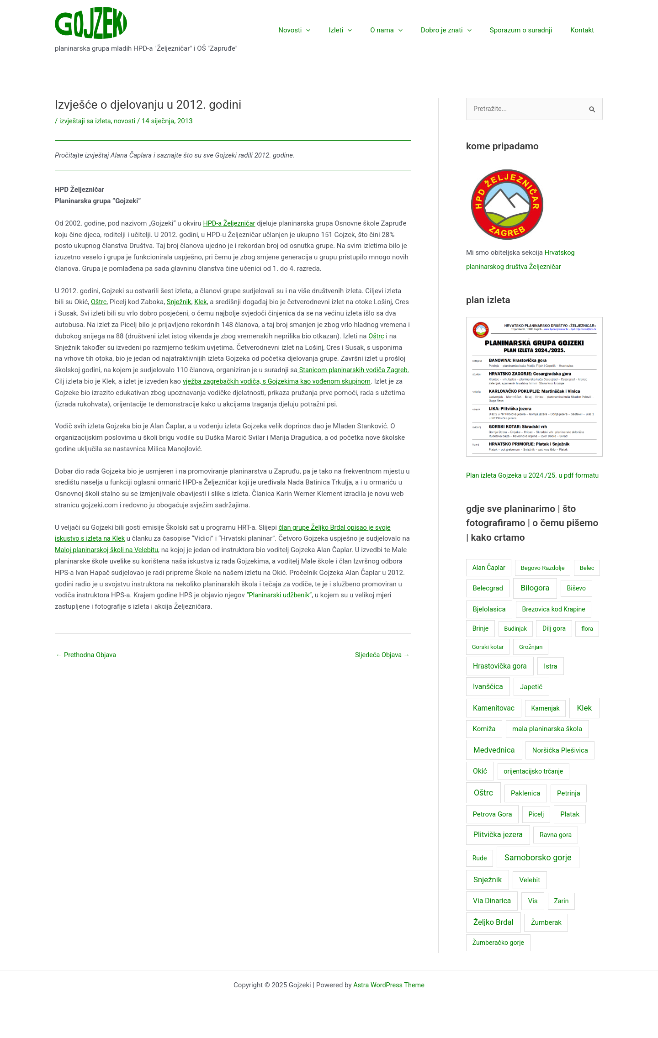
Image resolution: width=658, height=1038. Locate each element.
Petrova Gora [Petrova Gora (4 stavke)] (492, 827)
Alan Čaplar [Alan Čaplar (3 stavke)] (488, 580)
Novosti (319, 30)
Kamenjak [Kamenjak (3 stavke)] (545, 721)
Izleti (360, 30)
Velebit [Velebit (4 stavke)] (530, 893)
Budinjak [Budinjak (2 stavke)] (515, 641)
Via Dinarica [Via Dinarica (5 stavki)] (492, 914)
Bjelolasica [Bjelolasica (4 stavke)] (488, 622)
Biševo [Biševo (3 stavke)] (576, 601)
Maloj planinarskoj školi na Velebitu (117, 549)
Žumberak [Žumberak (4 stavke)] (546, 935)
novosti (127, 121)
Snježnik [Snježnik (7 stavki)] (487, 892)
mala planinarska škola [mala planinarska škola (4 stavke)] (547, 742)
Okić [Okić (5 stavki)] (480, 784)
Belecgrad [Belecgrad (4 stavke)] (487, 601)
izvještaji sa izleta (86, 121)
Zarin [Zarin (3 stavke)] (561, 914)
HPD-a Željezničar (230, 223)
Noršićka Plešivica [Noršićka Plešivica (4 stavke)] (560, 763)
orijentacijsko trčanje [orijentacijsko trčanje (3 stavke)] (533, 784)
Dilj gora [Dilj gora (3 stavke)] (554, 641)
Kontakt (584, 30)
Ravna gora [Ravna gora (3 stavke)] (556, 847)
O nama (402, 30)
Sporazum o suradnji (528, 30)
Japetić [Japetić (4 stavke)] (531, 700)
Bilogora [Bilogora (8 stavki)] (535, 600)
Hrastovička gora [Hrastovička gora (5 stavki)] (500, 678)
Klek (202, 302)
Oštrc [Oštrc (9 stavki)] (483, 805)
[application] (331, 30)
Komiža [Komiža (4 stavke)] (483, 742)
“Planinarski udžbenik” (322, 594)
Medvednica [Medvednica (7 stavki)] (494, 762)
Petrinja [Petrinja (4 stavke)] (568, 806)
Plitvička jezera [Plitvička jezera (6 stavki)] (498, 847)
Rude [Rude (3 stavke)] (479, 871)
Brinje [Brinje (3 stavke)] (480, 641)
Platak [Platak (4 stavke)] (569, 827)
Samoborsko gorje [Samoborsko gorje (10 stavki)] (537, 870)
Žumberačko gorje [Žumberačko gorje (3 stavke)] (498, 955)
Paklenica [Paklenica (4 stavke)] (526, 806)
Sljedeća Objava (381, 655)
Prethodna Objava (87, 655)
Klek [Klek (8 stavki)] (584, 720)
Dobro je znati (457, 30)
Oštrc (99, 302)
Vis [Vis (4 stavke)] (533, 914)
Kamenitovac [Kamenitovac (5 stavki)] (494, 721)
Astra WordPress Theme (389, 998)
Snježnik (180, 302)
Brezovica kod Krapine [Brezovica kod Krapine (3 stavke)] (553, 622)
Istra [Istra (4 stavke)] (550, 679)
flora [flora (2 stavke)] (587, 641)
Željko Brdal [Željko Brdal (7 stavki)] (493, 934)
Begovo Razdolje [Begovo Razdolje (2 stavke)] (543, 580)
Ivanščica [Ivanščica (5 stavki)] (488, 699)
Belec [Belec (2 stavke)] (587, 580)
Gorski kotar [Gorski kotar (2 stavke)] (488, 659)
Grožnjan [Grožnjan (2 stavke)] (530, 659)
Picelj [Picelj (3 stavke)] (536, 827)
